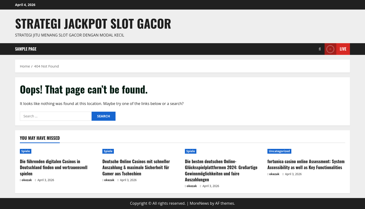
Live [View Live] (335, 49)
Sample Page (25, 49)
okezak (27, 180)
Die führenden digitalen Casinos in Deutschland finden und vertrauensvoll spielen (53, 167)
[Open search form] (320, 49)
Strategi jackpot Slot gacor (93, 23)
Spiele (25, 151)
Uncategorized (279, 151)
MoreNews (199, 203)
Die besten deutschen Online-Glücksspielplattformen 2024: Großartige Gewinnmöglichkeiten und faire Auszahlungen (221, 170)
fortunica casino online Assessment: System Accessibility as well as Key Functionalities (306, 164)
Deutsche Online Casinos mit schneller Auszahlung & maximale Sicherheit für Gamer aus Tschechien (136, 167)
